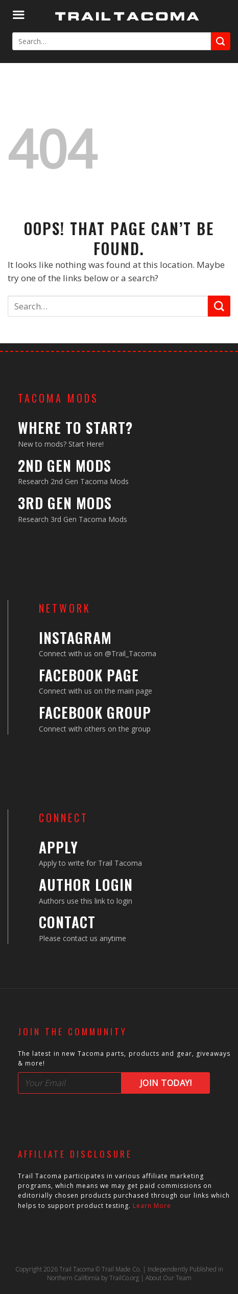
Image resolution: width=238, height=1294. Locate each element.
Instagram (75, 637)
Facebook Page (89, 674)
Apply (58, 847)
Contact (67, 921)
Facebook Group (95, 712)
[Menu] (18, 15)
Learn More (152, 1205)
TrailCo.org (124, 1278)
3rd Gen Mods (65, 502)
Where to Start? (75, 427)
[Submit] (220, 41)
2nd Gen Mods (64, 465)
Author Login (86, 884)
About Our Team (169, 1278)
